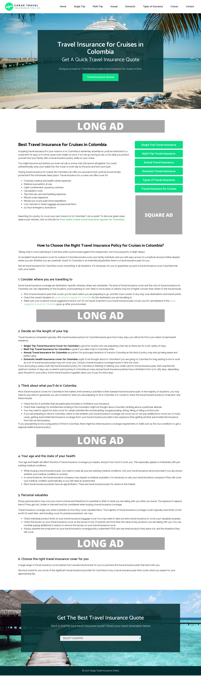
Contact (190, 7)
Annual (114, 7)
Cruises (174, 7)
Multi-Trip (98, 7)
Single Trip (79, 7)
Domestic (130, 7)
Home (63, 7)
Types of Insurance (153, 7)
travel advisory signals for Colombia (72, 298)
